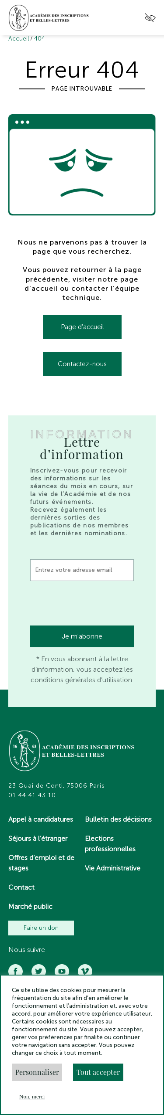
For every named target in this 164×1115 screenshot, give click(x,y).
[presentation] (96, 605)
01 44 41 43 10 (32, 795)
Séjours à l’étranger (37, 838)
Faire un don (41, 927)
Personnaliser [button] (37, 1072)
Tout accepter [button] (98, 1072)
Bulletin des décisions (118, 819)
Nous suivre (26, 949)
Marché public (30, 906)
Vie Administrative (112, 868)
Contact (21, 887)
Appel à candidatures (40, 819)
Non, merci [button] (32, 1096)
